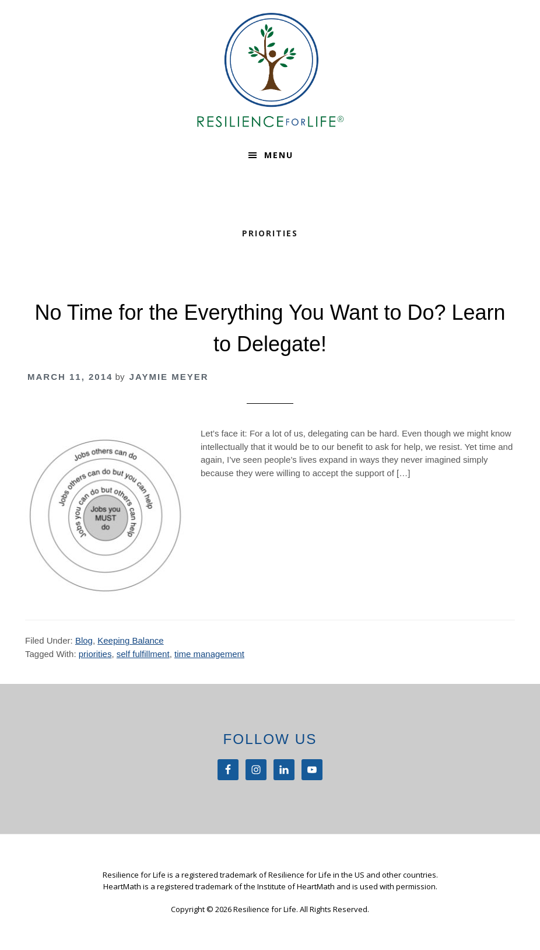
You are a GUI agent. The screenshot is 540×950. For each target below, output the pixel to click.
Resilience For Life (270, 70)
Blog (84, 640)
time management (209, 654)
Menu (278, 154)
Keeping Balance (130, 640)
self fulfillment (143, 654)
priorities (95, 654)
